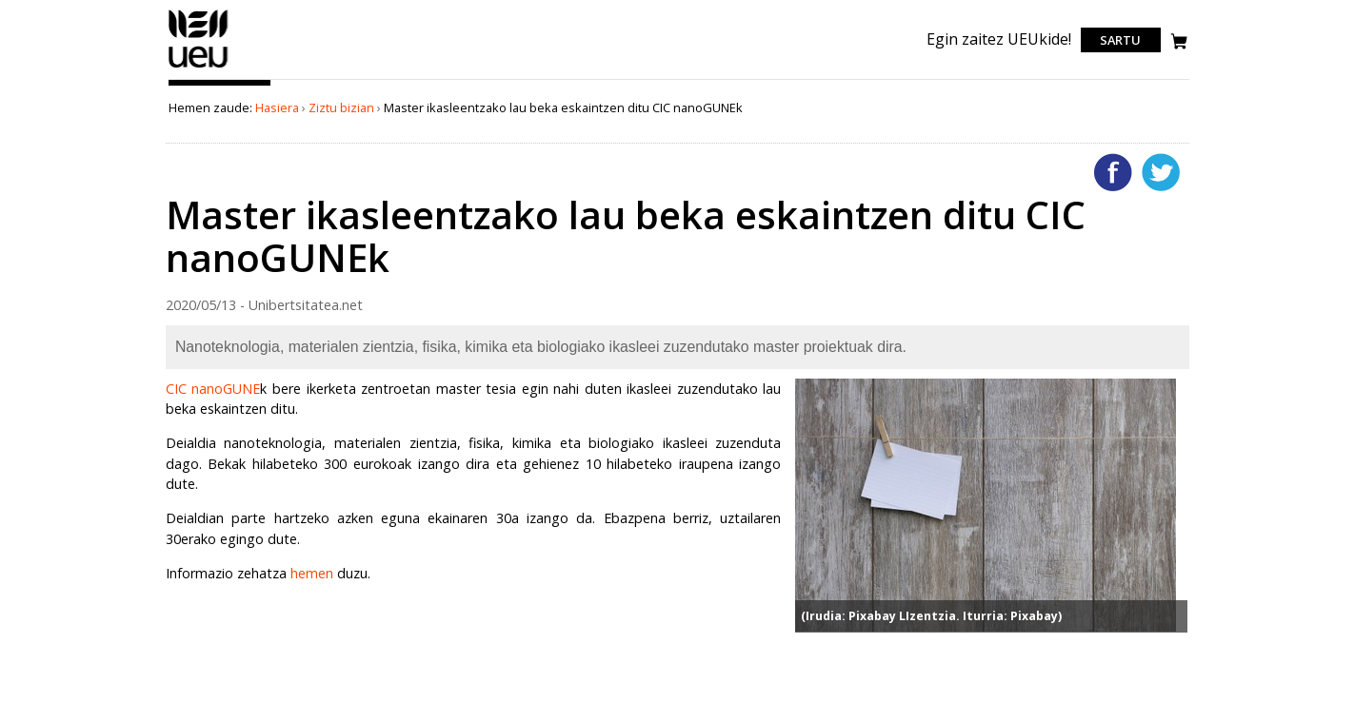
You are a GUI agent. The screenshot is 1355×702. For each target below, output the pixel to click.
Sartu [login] (1120, 40)
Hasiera (277, 107)
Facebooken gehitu (1113, 172)
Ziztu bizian (341, 107)
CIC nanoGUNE (213, 389)
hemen (311, 573)
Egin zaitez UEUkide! (999, 39)
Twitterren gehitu (1161, 172)
